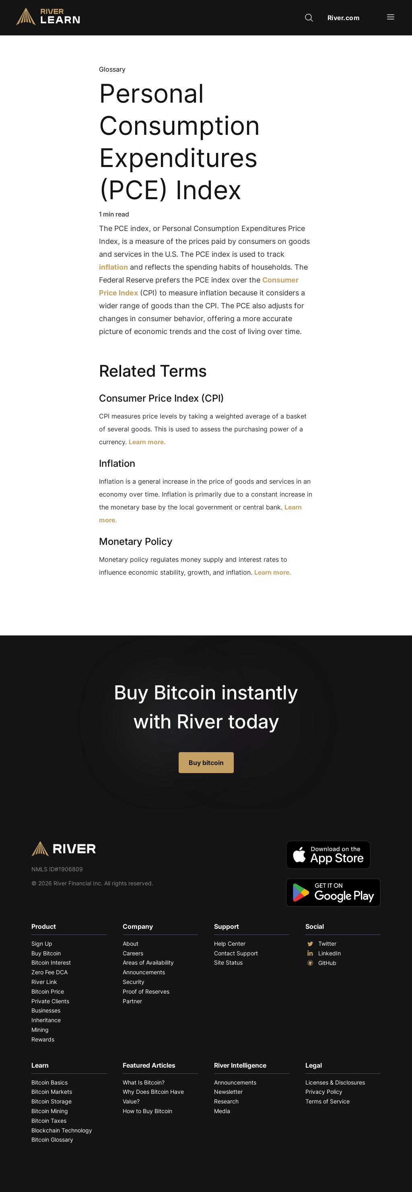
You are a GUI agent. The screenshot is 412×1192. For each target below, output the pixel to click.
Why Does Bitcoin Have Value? (153, 1096)
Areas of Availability (148, 962)
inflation (113, 267)
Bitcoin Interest (51, 962)
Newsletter (228, 1091)
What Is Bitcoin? (144, 1082)
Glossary (112, 69)
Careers (133, 953)
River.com (344, 18)
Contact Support (236, 953)
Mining (40, 1029)
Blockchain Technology (61, 1130)
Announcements (144, 972)
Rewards (42, 1039)
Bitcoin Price (47, 991)
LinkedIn (323, 953)
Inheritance (46, 1020)
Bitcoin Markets (51, 1091)
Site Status (228, 962)
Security (133, 981)
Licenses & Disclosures (335, 1082)
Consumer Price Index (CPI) (161, 398)
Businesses (45, 1010)
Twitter (320, 944)
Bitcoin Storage (51, 1101)
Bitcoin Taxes (48, 1120)
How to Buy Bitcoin (147, 1110)
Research (226, 1101)
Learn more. (147, 442)
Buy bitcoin (206, 763)
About (130, 943)
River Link (44, 981)
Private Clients (50, 1001)
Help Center (229, 943)
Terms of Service (327, 1101)
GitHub (320, 963)
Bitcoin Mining (49, 1110)
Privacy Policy (323, 1091)
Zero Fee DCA (49, 972)
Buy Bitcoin (46, 953)
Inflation (117, 463)
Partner (132, 1001)
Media (222, 1110)
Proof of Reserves (146, 991)
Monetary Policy (136, 541)
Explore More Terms (144, 597)
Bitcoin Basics (49, 1082)
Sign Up (41, 943)
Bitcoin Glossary (52, 1139)
